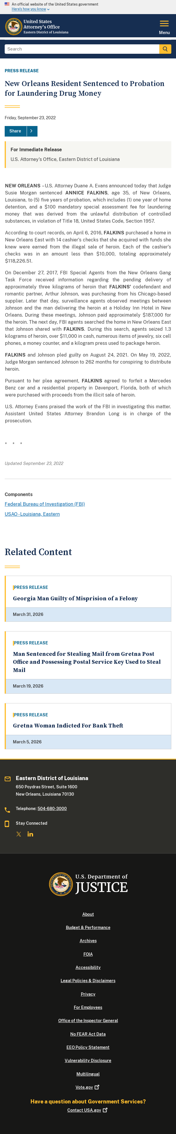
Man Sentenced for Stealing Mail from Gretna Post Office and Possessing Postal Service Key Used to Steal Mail (87, 662)
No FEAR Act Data (88, 1034)
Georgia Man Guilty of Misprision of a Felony (75, 598)
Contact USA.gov (88, 1110)
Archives (88, 940)
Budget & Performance (88, 927)
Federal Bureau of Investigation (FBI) (45, 504)
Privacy (88, 994)
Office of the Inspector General (88, 1020)
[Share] (21, 131)
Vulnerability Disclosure (88, 1060)
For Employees (88, 1007)
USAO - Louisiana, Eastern (32, 514)
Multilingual (88, 1074)
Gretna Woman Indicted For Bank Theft (68, 726)
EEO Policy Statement (88, 1047)
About (88, 914)
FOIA (88, 954)
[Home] (37, 33)
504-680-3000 (52, 808)
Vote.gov (88, 1087)
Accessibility (88, 967)
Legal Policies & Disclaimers (88, 980)
